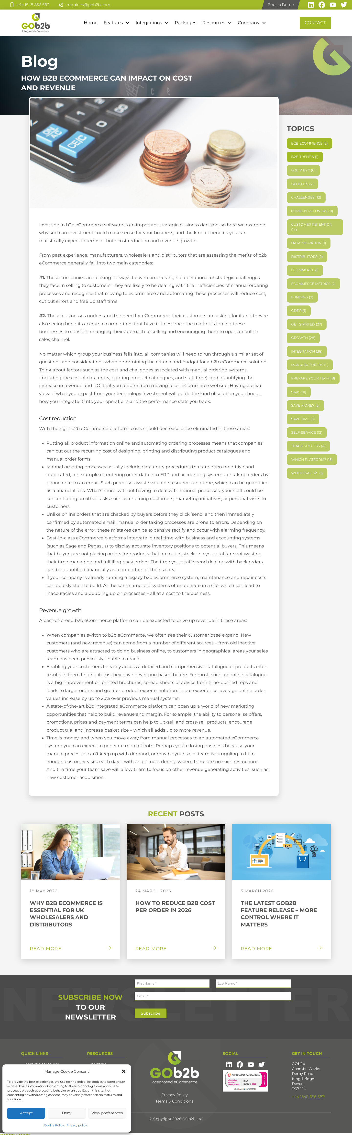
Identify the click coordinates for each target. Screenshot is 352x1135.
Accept (26, 1113)
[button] (123, 1071)
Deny (66, 1113)
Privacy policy (76, 1125)
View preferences (107, 1113)
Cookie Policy (54, 1125)
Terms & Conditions (174, 1101)
